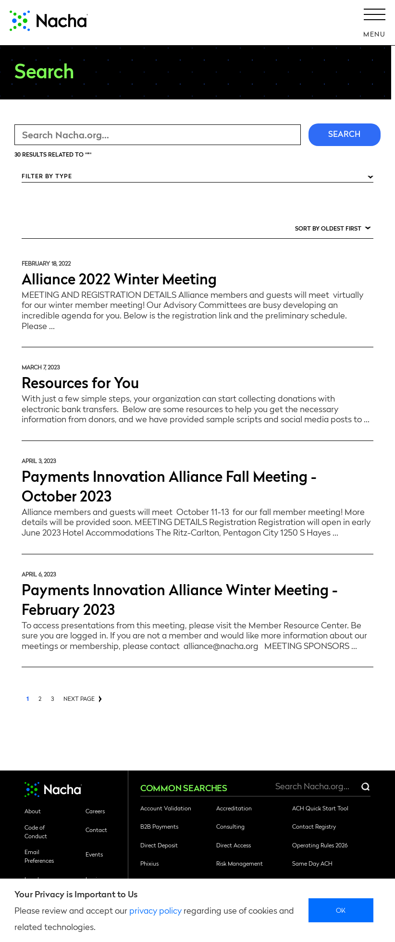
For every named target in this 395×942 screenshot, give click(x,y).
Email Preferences (39, 856)
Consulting (230, 826)
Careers (95, 811)
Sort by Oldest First (328, 228)
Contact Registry (314, 826)
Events (94, 854)
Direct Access (233, 845)
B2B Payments (159, 826)
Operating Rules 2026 (319, 845)
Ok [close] (341, 909)
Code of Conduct (36, 831)
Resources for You (80, 381)
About (33, 811)
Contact (96, 829)
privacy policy (155, 910)
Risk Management (239, 863)
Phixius (149, 863)
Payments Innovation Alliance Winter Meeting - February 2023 (180, 598)
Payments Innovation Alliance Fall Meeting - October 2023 (169, 485)
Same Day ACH (312, 863)
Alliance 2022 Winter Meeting (119, 278)
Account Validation (165, 808)
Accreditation (234, 808)
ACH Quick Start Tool (320, 808)
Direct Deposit (159, 845)
